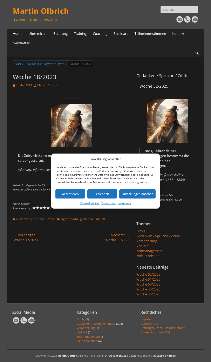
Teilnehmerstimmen (150, 33)
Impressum (124, 203)
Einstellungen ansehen (137, 194)
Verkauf (142, 246)
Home (17, 33)
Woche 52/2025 (148, 274)
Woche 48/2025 (148, 294)
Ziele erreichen (147, 256)
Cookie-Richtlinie (89, 203)
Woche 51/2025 (148, 279)
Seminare (121, 33)
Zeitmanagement (149, 251)
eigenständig (70, 219)
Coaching (100, 33)
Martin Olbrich (41, 11)
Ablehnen (102, 194)
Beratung (60, 33)
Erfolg (140, 231)
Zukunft (100, 219)
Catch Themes (166, 355)
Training (80, 33)
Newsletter (21, 43)
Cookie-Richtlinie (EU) (155, 332)
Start (19, 64)
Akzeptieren (70, 194)
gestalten (86, 219)
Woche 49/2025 (148, 289)
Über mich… (37, 33)
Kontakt (178, 33)
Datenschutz (108, 203)
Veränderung (146, 241)
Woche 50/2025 (148, 284)
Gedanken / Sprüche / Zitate (47, 64)
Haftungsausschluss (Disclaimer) (163, 328)
